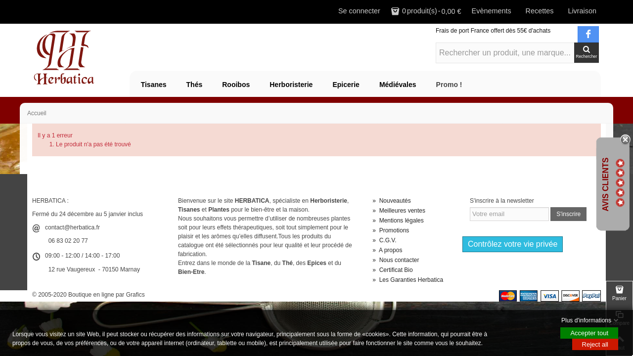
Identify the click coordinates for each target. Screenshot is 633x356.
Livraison (582, 11)
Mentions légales (397, 220)
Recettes (540, 11)
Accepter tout (589, 333)
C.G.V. (384, 240)
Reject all (595, 344)
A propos (387, 250)
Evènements (491, 11)
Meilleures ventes (398, 210)
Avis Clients (605, 184)
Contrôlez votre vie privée (512, 244)
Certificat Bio (392, 270)
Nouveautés (391, 200)
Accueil (36, 113)
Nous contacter (395, 260)
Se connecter (359, 11)
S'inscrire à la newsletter (502, 200)
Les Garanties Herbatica (407, 279)
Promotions (390, 230)
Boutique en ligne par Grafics (106, 294)
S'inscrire (568, 214)
